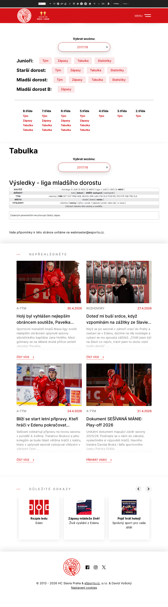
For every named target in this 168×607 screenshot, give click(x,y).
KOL (87, 195)
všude (85, 199)
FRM (74, 195)
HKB (79, 195)
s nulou (121, 202)
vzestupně (108, 192)
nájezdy (96, 202)
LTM (101, 195)
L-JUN (104, 189)
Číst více (25, 356)
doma (92, 199)
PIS (118, 195)
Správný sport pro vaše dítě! (129, 513)
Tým (45, 60)
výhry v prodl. (84, 202)
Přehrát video (99, 459)
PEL (114, 195)
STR (122, 195)
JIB (83, 195)
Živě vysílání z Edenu (84, 511)
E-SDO (82, 189)
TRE (131, 195)
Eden (39, 511)
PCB (110, 195)
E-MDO (90, 189)
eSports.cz (92, 582)
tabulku (77, 205)
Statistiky (104, 60)
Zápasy (63, 60)
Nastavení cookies (84, 587)
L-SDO (111, 189)
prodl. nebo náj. (109, 202)
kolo (73, 192)
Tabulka (83, 60)
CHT (69, 195)
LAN (96, 195)
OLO (105, 195)
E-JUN (74, 189)
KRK (92, 195)
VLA (135, 195)
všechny (53, 195)
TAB (127, 195)
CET (65, 195)
